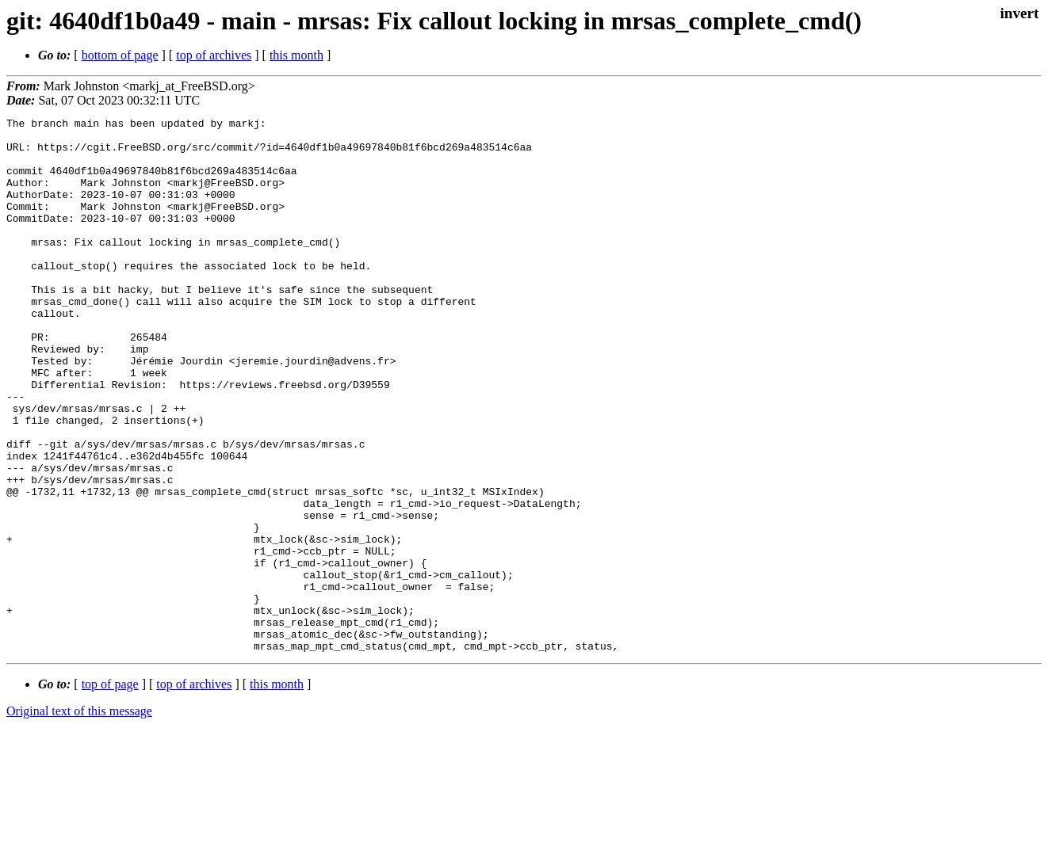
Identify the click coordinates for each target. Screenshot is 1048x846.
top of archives (213, 55)
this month (296, 55)
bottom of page (120, 55)
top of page (110, 791)
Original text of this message (79, 818)
